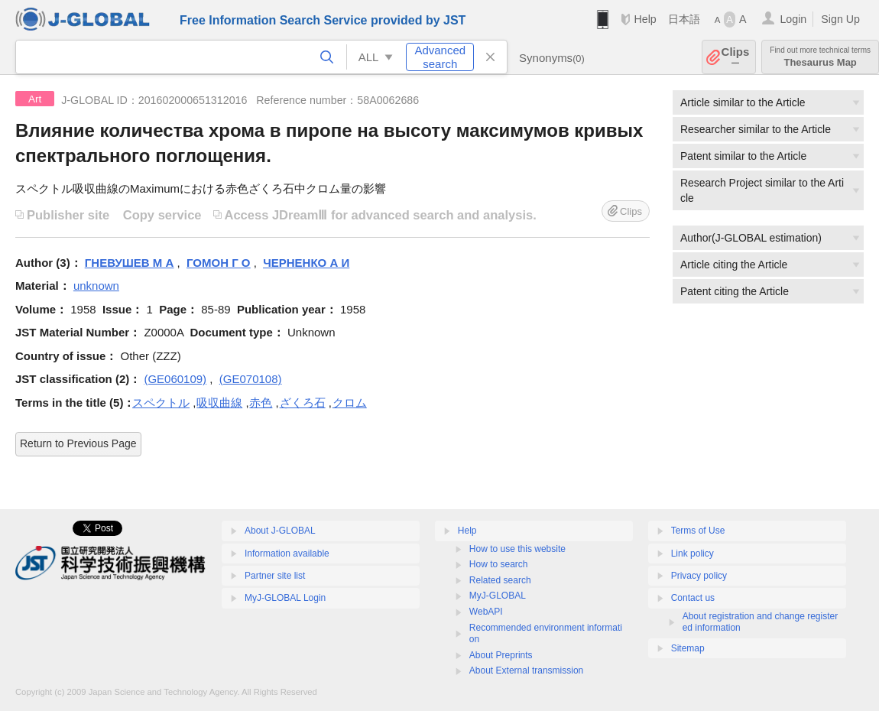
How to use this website (517, 549)
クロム (349, 402)
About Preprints (501, 655)
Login (793, 19)
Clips (736, 57)
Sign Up (840, 19)
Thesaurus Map (820, 57)
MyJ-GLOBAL (497, 595)
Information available (287, 553)
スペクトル (161, 402)
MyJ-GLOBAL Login (285, 597)
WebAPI (486, 611)
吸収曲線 (219, 402)
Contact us (693, 597)
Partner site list (275, 575)
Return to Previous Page (78, 443)
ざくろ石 (303, 402)
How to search (498, 564)
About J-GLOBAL (280, 530)
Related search (500, 580)
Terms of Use (698, 530)
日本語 (684, 19)
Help (645, 19)
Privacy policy (699, 575)
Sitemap (688, 648)
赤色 (260, 402)
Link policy (692, 553)
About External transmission (526, 670)
